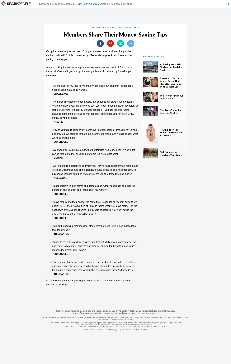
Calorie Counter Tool (120, 317)
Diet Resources (54, 317)
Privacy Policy (116, 319)
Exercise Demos (106, 317)
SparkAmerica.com (93, 4)
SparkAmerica (80, 317)
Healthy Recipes (93, 317)
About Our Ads (127, 319)
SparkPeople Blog (135, 317)
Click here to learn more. (147, 313)
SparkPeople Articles (104, 28)
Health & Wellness (129, 28)
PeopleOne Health (67, 317)
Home (45, 317)
